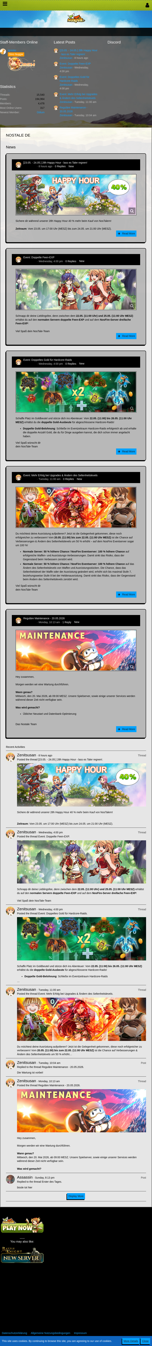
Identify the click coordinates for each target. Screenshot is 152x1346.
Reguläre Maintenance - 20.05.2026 (44, 618)
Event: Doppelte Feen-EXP (75, 63)
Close (145, 1341)
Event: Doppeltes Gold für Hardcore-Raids (47, 359)
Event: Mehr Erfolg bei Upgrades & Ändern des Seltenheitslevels (60, 475)
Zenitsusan (66, 57)
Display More (76, 1196)
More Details (131, 1341)
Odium (40, 112)
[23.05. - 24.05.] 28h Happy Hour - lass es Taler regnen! (55, 162)
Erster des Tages (51, 1181)
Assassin (25, 1177)
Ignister (12, 50)
